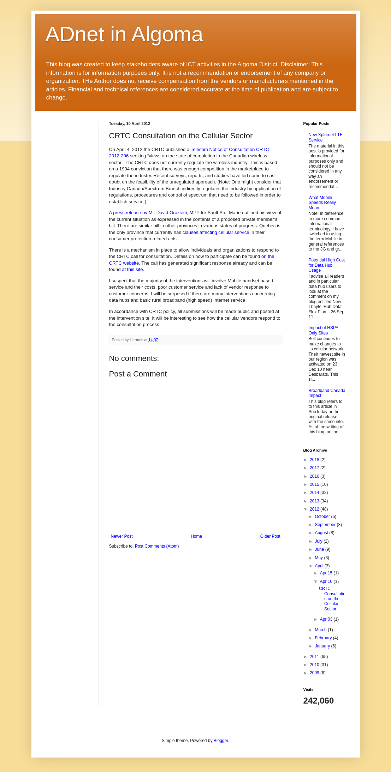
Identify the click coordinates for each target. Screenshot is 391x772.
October (323, 516)
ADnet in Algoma (124, 34)
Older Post (270, 536)
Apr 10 (327, 581)
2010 (315, 664)
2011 (315, 656)
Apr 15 (327, 573)
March (321, 629)
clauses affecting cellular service (216, 232)
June (320, 549)
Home (196, 536)
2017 (315, 467)
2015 (315, 484)
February (324, 637)
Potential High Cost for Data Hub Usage (327, 265)
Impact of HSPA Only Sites (323, 330)
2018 (315, 459)
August (322, 532)
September (326, 524)
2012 (315, 509)
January (323, 646)
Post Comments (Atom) (157, 546)
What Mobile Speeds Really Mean (322, 202)
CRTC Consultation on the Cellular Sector (332, 598)
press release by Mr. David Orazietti (150, 212)
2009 (315, 672)
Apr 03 (327, 619)
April (319, 565)
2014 (315, 492)
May (319, 557)
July (319, 541)
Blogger (221, 740)
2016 (315, 476)
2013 (315, 501)
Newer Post (122, 536)
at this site (132, 269)
